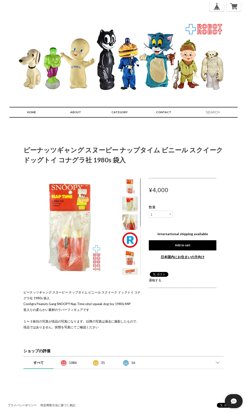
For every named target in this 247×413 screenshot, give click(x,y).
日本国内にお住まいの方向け (183, 257)
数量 (152, 207)
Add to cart (182, 245)
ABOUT (75, 112)
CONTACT (163, 112)
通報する (155, 280)
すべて (39, 362)
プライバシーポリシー (22, 405)
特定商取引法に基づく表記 (58, 405)
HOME (31, 112)
